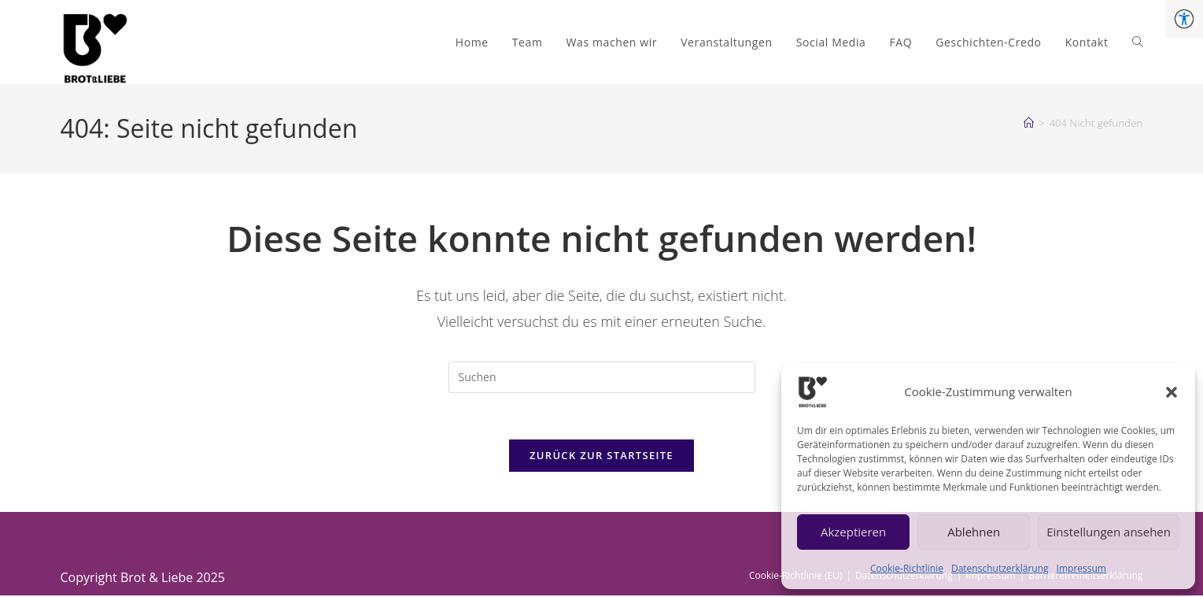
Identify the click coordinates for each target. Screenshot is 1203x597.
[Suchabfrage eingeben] (601, 377)
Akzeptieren (853, 532)
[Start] (1029, 123)
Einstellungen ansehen (1108, 532)
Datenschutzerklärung (1000, 568)
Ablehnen (973, 532)
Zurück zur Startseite (601, 457)
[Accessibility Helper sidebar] (1184, 19)
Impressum (1081, 568)
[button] (1171, 392)
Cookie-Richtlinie (906, 568)
